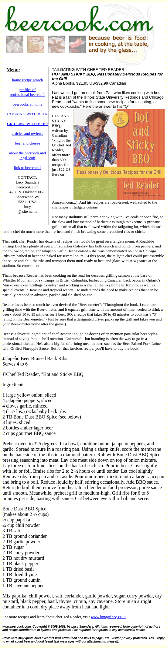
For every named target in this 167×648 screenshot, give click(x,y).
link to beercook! (27, 167)
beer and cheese (27, 143)
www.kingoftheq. (104, 617)
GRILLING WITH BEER (27, 123)
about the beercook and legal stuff (27, 155)
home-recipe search (27, 80)
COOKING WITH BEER (27, 114)
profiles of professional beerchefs (27, 92)
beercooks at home (27, 104)
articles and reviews (27, 133)
